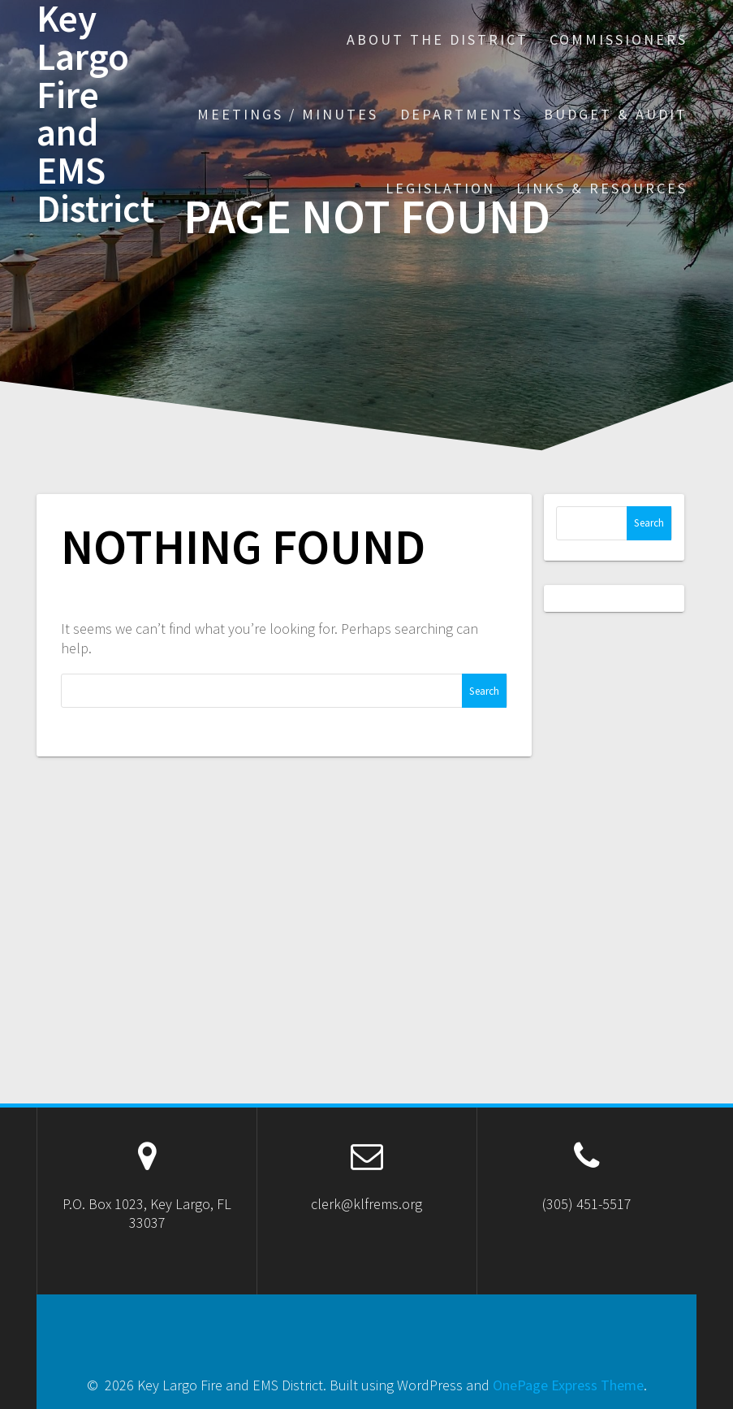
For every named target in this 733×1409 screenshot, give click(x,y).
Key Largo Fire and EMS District (95, 114)
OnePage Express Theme (568, 1385)
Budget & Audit (616, 114)
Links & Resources (602, 188)
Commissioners (619, 39)
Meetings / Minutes (287, 114)
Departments (461, 114)
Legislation (440, 188)
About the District (437, 39)
